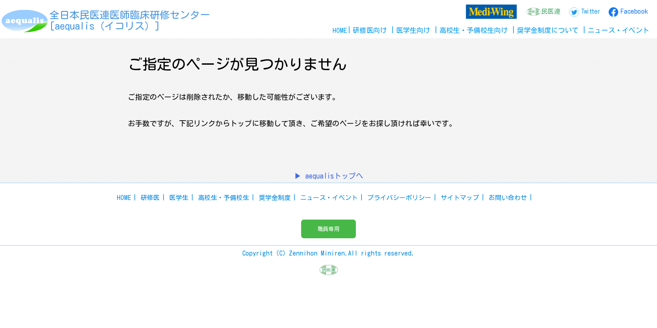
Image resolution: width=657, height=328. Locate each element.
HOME (340, 30)
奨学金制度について (548, 30)
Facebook (634, 11)
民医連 (550, 11)
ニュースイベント (618, 30)
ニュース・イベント (329, 198)
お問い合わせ (508, 198)
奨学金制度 (275, 198)
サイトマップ (460, 198)
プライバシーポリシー (399, 198)
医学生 (178, 198)
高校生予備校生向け (473, 30)
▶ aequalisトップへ (328, 175)
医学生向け (413, 30)
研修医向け (370, 30)
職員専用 (328, 228)
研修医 (150, 198)
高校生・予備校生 (223, 198)
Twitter (590, 11)
